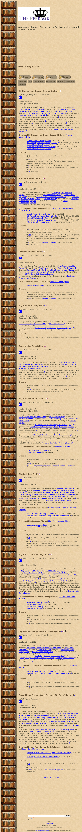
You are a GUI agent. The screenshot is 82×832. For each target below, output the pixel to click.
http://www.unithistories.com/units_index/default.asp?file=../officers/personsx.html (50, 465)
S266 (29, 463)
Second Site (46, 830)
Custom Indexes (39, 81)
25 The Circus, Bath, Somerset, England (39, 274)
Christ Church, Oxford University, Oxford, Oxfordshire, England (52, 427)
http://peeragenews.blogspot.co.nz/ (54, 769)
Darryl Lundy (49, 823)
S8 (28, 156)
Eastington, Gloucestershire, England (31, 115)
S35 (29, 538)
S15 (29, 160)
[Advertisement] (49, 48)
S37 (29, 167)
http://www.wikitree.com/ (49, 242)
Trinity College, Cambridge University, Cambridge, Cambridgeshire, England (47, 658)
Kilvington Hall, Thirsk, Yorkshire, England (57, 443)
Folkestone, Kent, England (66, 488)
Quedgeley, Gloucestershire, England (41, 272)
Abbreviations (51, 81)
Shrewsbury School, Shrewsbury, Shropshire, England (53, 729)
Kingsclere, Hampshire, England (30, 368)
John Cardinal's (39, 830)
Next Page (22, 84)
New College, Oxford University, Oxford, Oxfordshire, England (44, 581)
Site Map (60, 81)
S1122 (29, 769)
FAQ (30, 81)
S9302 (29, 389)
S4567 (29, 235)
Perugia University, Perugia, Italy (41, 731)
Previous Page (70, 81)
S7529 (29, 242)
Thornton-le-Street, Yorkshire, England (57, 500)
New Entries (23, 81)
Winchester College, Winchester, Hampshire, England (53, 328)
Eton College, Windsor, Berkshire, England (49, 579)
